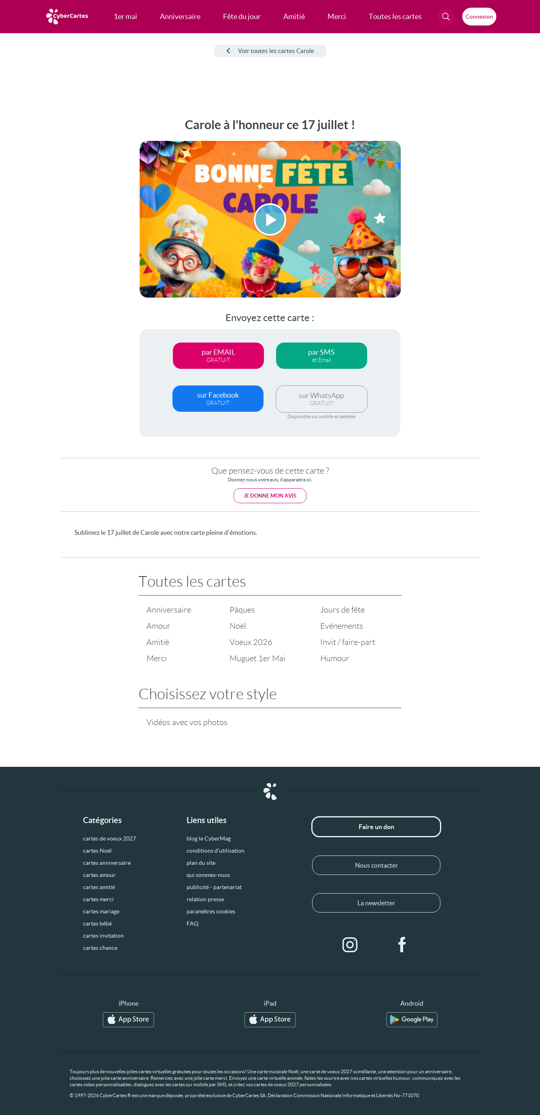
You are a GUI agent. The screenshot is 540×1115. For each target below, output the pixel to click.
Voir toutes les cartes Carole (270, 50)
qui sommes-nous (208, 875)
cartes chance (100, 948)
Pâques (242, 609)
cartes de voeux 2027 (109, 838)
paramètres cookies (211, 911)
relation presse (205, 899)
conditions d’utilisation (215, 850)
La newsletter (376, 902)
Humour (334, 658)
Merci (157, 658)
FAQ (192, 923)
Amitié (158, 642)
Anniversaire (169, 609)
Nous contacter (376, 865)
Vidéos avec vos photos (187, 722)
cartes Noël (97, 850)
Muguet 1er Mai (257, 658)
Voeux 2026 (251, 642)
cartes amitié (99, 887)
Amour (158, 625)
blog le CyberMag (209, 838)
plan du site (201, 863)
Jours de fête (342, 609)
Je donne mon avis (270, 496)
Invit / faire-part (347, 642)
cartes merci (98, 899)
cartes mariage (101, 911)
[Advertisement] (60, 239)
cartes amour (99, 875)
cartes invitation (103, 935)
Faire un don (376, 826)
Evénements (341, 625)
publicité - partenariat (214, 887)
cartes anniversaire (107, 863)
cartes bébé (97, 923)
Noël (238, 625)
